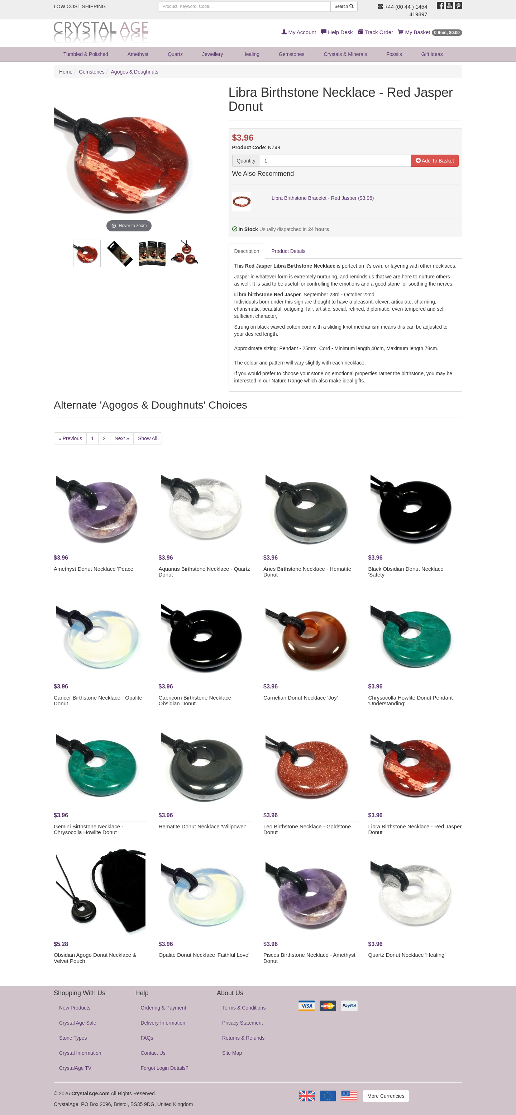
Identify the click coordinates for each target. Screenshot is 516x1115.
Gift (432, 54)
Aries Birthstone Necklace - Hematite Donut (307, 572)
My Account (298, 32)
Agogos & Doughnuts (134, 72)
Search (343, 6)
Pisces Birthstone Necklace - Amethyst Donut (309, 958)
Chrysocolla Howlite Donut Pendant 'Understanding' (410, 701)
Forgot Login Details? (164, 1068)
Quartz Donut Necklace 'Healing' (407, 955)
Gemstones (292, 54)
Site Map (232, 1053)
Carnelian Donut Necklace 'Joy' (300, 698)
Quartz (175, 54)
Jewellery (212, 54)
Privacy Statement (242, 1023)
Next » (122, 438)
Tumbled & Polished (85, 54)
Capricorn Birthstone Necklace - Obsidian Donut (197, 701)
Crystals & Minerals (345, 54)
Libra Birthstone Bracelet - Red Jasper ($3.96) (323, 198)
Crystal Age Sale (77, 1023)
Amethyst (138, 54)
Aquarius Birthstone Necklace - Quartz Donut (204, 572)
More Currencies (385, 1096)
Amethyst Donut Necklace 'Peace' (94, 569)
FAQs (147, 1038)
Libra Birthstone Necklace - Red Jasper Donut (415, 829)
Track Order (375, 32)
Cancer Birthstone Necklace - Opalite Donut (98, 701)
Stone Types (73, 1038)
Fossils (394, 54)
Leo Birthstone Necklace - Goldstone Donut (307, 829)
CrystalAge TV (75, 1068)
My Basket (430, 32)
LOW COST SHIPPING (80, 6)
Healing (251, 54)
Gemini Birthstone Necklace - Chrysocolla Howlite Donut (88, 829)
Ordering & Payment (163, 1008)
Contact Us (153, 1053)
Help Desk (337, 32)
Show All (147, 438)
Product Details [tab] (289, 251)
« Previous (70, 438)
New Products (74, 1008)
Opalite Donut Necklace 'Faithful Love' (204, 955)
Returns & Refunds (243, 1038)
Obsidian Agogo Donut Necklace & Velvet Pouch (95, 958)
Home (65, 72)
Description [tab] (246, 251)
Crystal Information (80, 1053)
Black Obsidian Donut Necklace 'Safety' (406, 572)
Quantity (246, 161)
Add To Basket (435, 161)
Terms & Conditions (244, 1008)
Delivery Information (163, 1023)
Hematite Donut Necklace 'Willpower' (203, 826)
